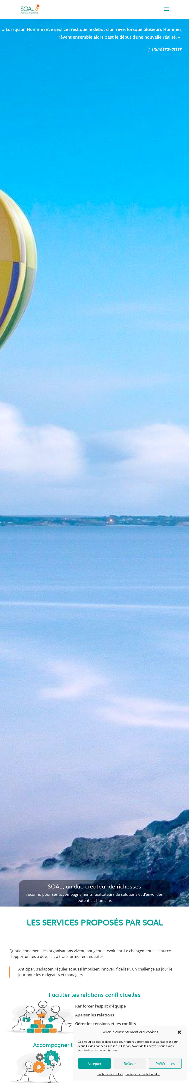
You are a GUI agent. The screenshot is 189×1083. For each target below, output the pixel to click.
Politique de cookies (110, 1074)
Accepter (94, 1063)
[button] (179, 1032)
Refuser (130, 1063)
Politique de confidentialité (143, 1074)
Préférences (165, 1063)
